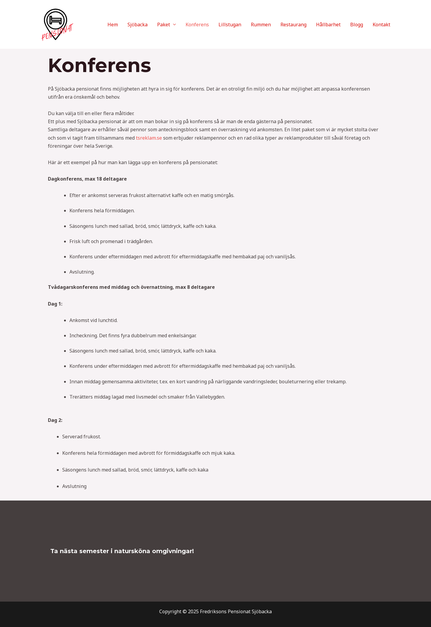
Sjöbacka (138, 24)
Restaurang (293, 24)
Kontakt (381, 24)
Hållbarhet (328, 24)
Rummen (261, 24)
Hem (112, 24)
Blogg (356, 24)
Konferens (197, 24)
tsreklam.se (149, 138)
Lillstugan (229, 24)
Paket (163, 24)
